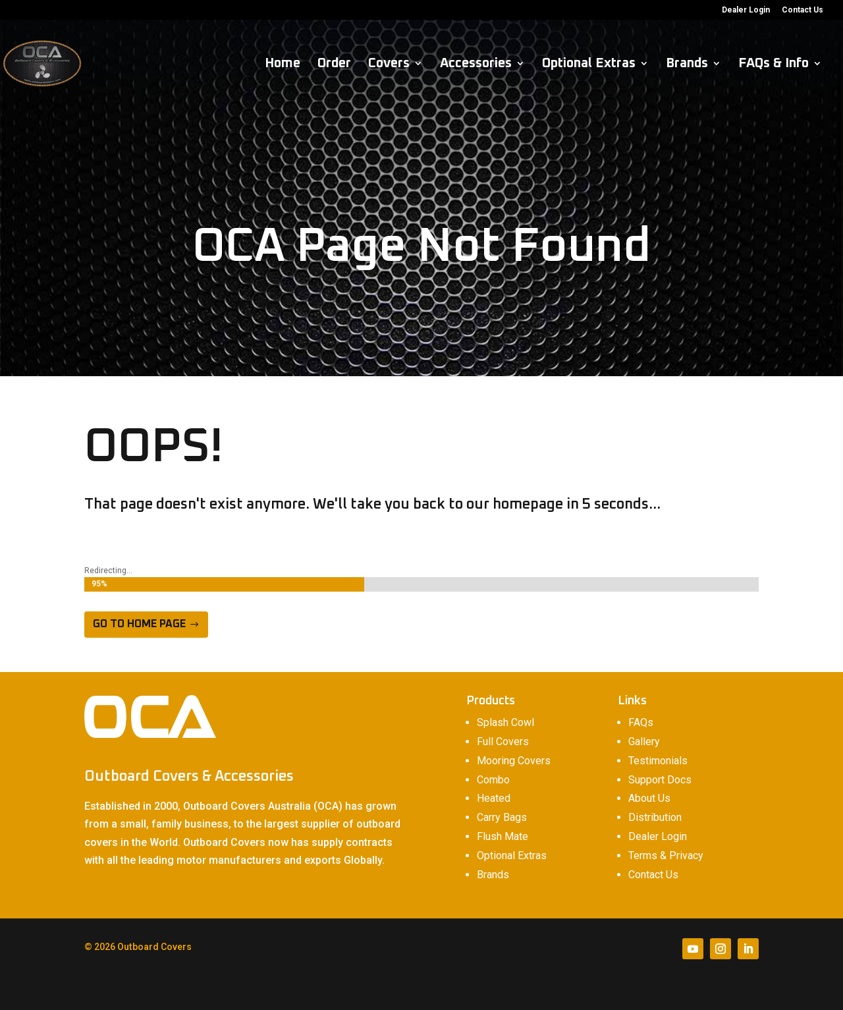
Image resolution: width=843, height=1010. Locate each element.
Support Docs (660, 779)
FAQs (640, 722)
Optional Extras (589, 64)
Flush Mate (502, 836)
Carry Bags (502, 817)
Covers (389, 64)
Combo (493, 779)
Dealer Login (746, 10)
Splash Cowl (505, 722)
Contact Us (802, 10)
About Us (649, 798)
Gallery (644, 741)
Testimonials (658, 760)
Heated (493, 798)
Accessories (476, 64)
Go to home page (139, 624)
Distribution (655, 817)
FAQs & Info (773, 64)
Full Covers (503, 741)
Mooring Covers (514, 760)
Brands (687, 64)
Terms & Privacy (665, 855)
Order (334, 64)
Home (282, 64)
